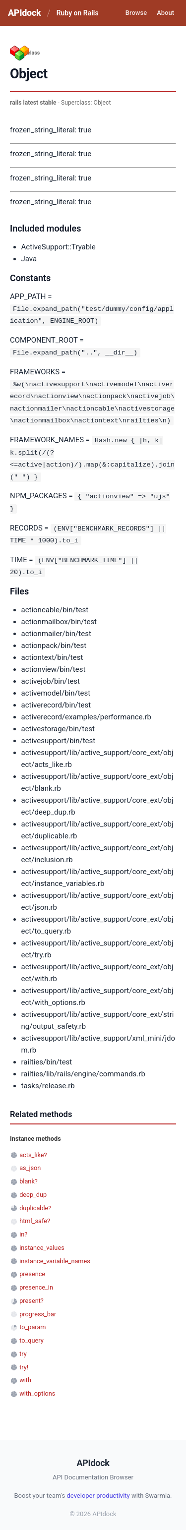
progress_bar (37, 1309)
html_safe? (34, 1216)
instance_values (41, 1242)
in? (23, 1229)
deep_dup (33, 1189)
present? (31, 1295)
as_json (30, 1163)
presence (32, 1269)
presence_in (36, 1282)
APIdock (24, 12)
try (23, 1349)
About (165, 12)
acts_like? (33, 1150)
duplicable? (35, 1203)
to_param (32, 1322)
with (25, 1375)
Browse (136, 12)
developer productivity (97, 1490)
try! (23, 1362)
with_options (37, 1388)
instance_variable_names (54, 1256)
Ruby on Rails (78, 13)
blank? (28, 1176)
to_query (31, 1335)
